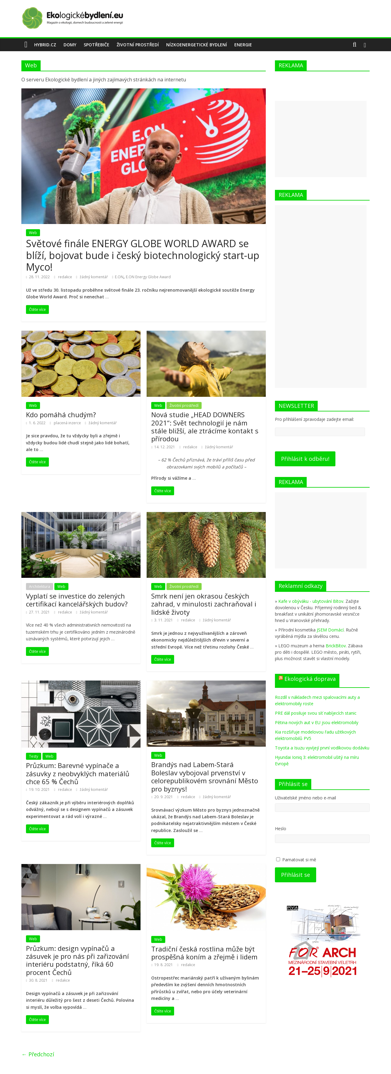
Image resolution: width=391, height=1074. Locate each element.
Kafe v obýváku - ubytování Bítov (310, 601)
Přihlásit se (295, 874)
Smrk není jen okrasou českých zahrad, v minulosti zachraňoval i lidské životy (203, 604)
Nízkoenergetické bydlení (196, 45)
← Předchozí (37, 1054)
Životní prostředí (138, 45)
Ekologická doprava (310, 678)
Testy (33, 756)
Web (33, 232)
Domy (70, 45)
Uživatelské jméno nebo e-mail (305, 798)
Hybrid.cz (45, 45)
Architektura (39, 586)
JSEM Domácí (330, 630)
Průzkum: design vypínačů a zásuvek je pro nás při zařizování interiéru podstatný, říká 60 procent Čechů (77, 960)
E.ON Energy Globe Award (148, 276)
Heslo (280, 828)
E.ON (119, 276)
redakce (65, 276)
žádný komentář (92, 276)
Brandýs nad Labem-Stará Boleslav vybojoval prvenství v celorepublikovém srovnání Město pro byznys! (204, 776)
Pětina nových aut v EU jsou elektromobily (316, 722)
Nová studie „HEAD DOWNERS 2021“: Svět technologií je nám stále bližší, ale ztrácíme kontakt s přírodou (204, 426)
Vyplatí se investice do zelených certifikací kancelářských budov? (77, 599)
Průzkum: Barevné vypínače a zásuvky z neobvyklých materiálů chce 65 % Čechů (78, 773)
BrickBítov (336, 646)
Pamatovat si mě (299, 859)
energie (243, 45)
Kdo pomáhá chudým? (61, 414)
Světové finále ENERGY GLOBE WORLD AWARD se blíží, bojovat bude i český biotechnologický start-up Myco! (142, 255)
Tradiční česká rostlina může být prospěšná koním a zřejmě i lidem (204, 952)
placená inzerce (68, 422)
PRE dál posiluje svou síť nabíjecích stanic (315, 713)
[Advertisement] (321, 139)
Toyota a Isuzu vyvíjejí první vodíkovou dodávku (322, 748)
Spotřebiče (96, 45)
